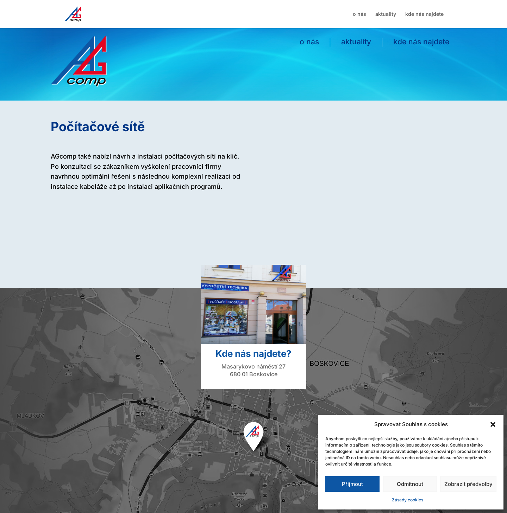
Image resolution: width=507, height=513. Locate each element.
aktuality (385, 14)
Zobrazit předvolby (468, 484)
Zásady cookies (407, 499)
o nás (359, 14)
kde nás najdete (424, 14)
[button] (492, 424)
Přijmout (352, 484)
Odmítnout (410, 484)
